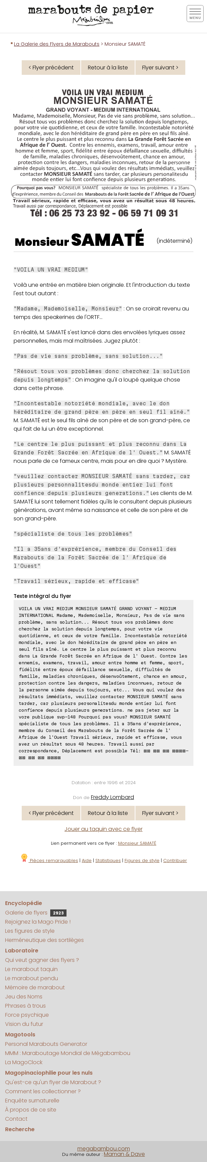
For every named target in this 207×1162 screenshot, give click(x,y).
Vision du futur (24, 1024)
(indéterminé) (174, 241)
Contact (16, 1119)
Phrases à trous (25, 1006)
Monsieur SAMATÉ (137, 843)
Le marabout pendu (31, 978)
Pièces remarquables (49, 860)
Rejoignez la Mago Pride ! (38, 922)
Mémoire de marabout (35, 987)
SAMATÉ (107, 240)
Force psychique (27, 1015)
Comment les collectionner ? (43, 1091)
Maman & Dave (124, 1154)
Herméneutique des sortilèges (44, 940)
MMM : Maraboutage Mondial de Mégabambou (67, 1053)
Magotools (20, 1034)
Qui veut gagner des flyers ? (42, 960)
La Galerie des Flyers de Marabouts (56, 44)
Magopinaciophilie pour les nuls (49, 1073)
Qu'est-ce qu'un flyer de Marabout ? (53, 1082)
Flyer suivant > (160, 67)
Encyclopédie (23, 903)
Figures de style (142, 860)
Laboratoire (21, 950)
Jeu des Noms (23, 996)
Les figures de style (30, 931)
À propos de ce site (30, 1110)
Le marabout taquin (31, 969)
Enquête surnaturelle (32, 1100)
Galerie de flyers (36, 913)
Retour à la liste (108, 67)
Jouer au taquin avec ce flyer (103, 829)
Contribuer (175, 860)
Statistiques (108, 860)
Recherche (20, 1129)
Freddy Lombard (112, 797)
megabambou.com (103, 1149)
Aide (87, 860)
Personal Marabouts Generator (46, 1044)
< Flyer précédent (51, 67)
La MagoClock (23, 1062)
